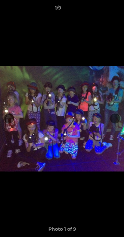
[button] (100, 10)
